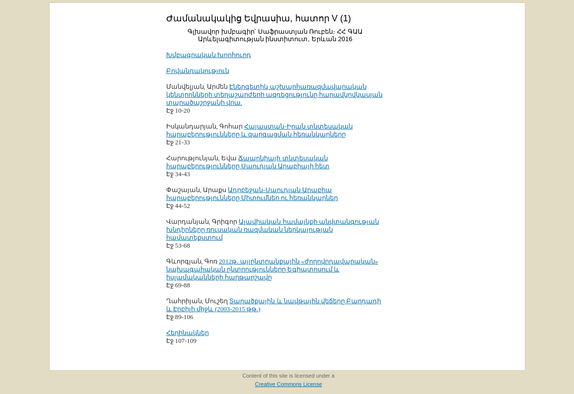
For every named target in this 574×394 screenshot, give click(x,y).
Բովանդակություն (197, 70)
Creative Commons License (288, 384)
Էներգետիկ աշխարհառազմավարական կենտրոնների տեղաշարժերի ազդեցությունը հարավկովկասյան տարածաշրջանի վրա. (274, 94)
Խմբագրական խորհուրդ (208, 55)
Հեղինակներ (187, 332)
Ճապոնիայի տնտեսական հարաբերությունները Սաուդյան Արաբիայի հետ (248, 162)
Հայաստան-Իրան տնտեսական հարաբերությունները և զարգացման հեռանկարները (259, 130)
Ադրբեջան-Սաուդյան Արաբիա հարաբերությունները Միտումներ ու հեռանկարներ (252, 193)
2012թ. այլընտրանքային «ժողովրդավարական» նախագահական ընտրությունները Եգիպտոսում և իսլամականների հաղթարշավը (272, 269)
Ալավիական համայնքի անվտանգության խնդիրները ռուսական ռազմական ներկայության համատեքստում (272, 229)
